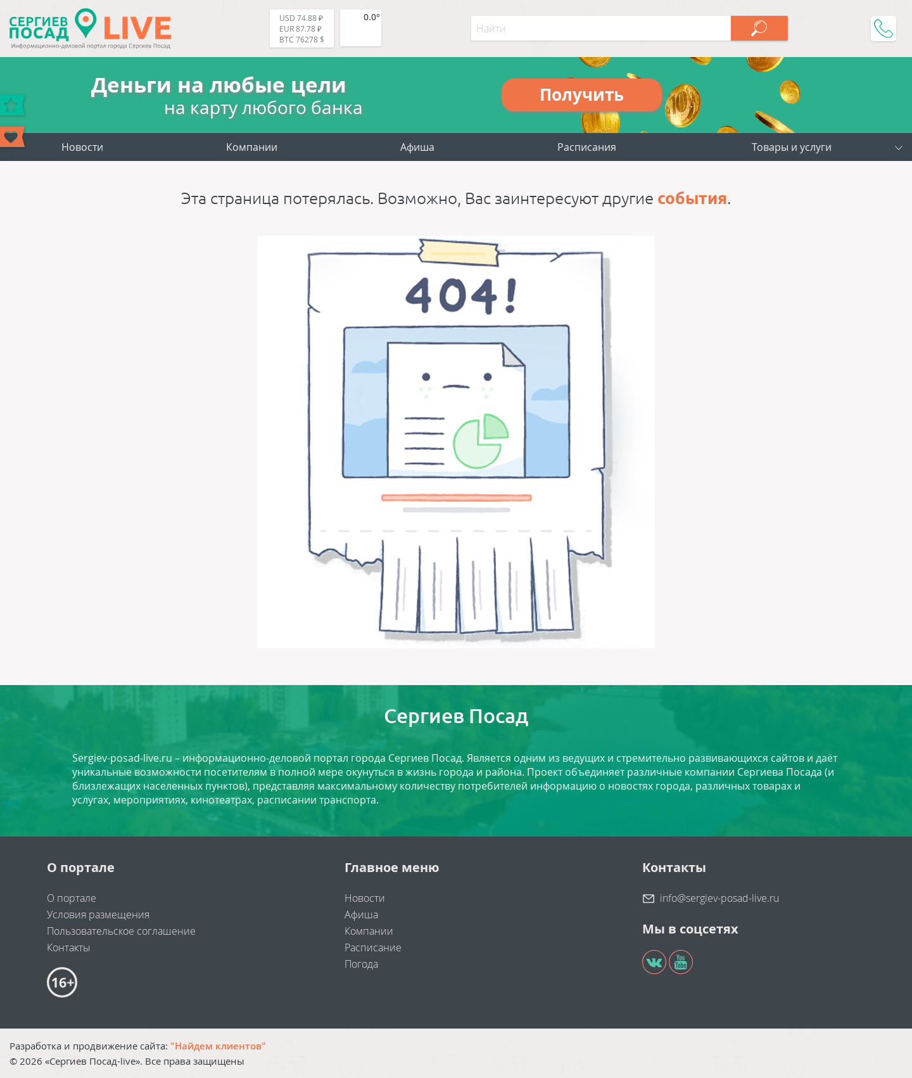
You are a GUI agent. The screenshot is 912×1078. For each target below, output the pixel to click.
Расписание (373, 947)
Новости (82, 147)
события (692, 198)
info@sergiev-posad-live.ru (719, 898)
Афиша (417, 147)
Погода (361, 964)
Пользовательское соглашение (121, 931)
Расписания (586, 147)
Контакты (69, 947)
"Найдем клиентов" (218, 1045)
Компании (251, 147)
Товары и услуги (792, 147)
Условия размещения (98, 914)
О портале (71, 898)
